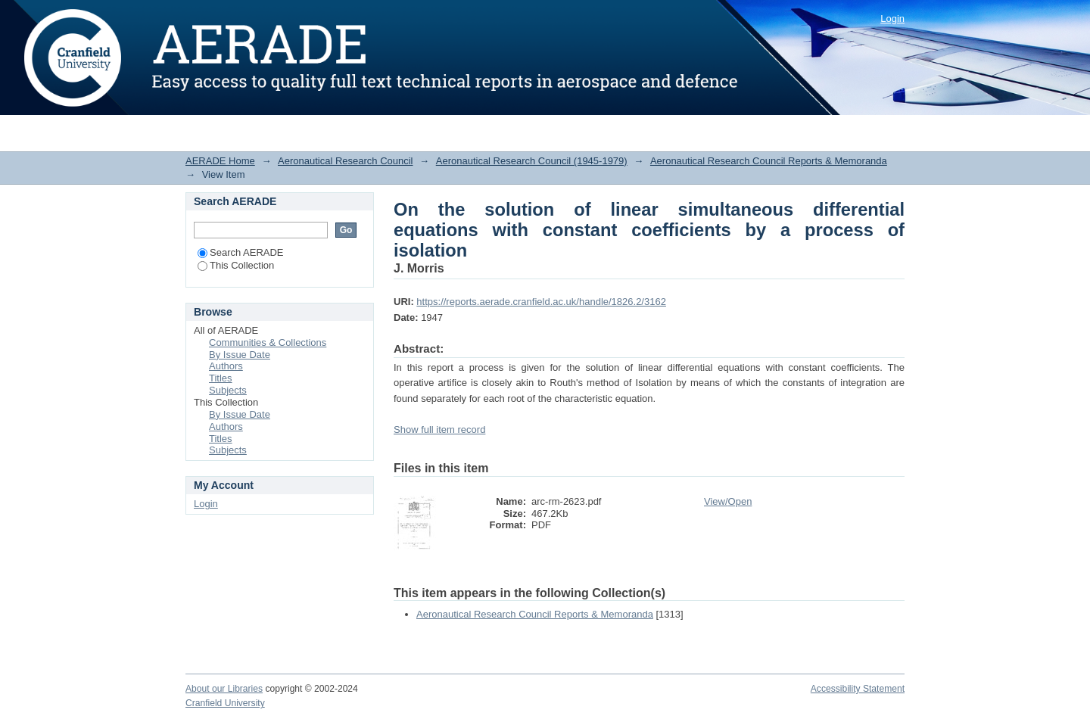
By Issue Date (239, 354)
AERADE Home (220, 161)
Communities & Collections (267, 342)
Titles (220, 378)
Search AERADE (241, 252)
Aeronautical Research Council (345, 161)
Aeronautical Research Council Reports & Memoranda (768, 161)
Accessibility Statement (858, 688)
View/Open (728, 501)
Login (892, 18)
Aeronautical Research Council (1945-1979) (532, 161)
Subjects (228, 390)
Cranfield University (225, 703)
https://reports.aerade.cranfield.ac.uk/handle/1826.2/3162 (541, 301)
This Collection (236, 265)
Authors (226, 366)
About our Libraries (224, 688)
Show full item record (439, 429)
